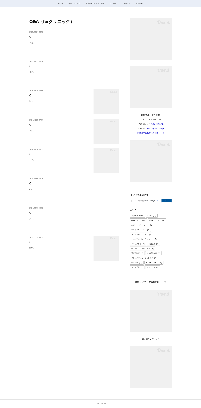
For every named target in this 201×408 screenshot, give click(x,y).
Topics (151, 216)
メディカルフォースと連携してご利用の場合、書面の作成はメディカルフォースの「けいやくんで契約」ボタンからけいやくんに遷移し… (59, 162)
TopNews (137, 216)
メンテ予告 (137, 267)
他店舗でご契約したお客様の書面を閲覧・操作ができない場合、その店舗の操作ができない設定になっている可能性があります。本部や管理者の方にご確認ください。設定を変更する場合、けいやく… (73, 74)
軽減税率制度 (153, 253)
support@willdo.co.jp (155, 128)
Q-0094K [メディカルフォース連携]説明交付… (58, 95)
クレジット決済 (74, 3)
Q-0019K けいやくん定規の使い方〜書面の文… (59, 242)
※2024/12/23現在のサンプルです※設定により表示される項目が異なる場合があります (59, 132)
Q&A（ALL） (138, 220)
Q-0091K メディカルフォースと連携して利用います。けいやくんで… (73, 213)
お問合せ (139, 3)
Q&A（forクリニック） (141, 225)
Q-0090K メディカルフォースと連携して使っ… (59, 154)
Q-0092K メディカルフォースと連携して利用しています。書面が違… (73, 183)
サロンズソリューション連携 (143, 258)
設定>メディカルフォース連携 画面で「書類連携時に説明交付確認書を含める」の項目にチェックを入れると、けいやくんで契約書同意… (59, 103)
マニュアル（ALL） (140, 230)
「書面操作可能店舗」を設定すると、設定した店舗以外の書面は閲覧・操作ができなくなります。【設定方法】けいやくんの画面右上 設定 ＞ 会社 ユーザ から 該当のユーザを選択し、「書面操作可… (74, 44)
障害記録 (136, 263)
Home (60, 3)
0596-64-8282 (156, 124)
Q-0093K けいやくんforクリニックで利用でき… (59, 125)
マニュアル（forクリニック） (144, 239)
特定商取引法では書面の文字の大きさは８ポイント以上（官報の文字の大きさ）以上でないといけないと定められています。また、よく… (59, 250)
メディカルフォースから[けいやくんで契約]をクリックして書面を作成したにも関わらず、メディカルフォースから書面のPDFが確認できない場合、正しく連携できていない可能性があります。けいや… (73, 220)
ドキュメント (138, 244)
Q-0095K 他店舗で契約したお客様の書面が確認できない (64, 66)
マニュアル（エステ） (141, 234)
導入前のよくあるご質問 (95, 3)
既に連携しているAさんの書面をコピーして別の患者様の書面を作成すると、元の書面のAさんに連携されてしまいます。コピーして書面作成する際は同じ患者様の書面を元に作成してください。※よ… (73, 191)
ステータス (126, 3)
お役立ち (153, 244)
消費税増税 (137, 253)
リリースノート (154, 263)
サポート (113, 3)
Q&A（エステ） (156, 220)
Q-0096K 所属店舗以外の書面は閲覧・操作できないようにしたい (70, 37)
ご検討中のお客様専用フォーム (150, 133)
